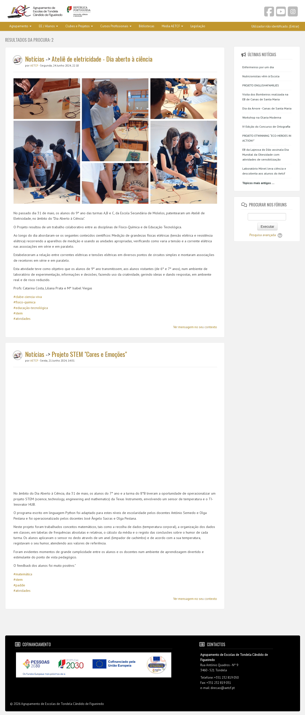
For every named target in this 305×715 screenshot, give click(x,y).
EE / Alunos (48, 26)
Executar (267, 227)
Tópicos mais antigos (256, 183)
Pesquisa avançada (262, 235)
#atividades (22, 318)
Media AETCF (172, 26)
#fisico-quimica (24, 302)
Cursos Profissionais (115, 26)
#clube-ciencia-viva (28, 297)
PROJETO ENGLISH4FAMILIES (260, 85)
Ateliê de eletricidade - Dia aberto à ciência (102, 59)
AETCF (34, 65)
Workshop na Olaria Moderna (261, 117)
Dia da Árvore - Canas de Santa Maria (266, 108)
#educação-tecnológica (31, 308)
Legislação (197, 26)
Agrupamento (20, 26)
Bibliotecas (146, 26)
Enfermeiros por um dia (258, 67)
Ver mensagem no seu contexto (195, 327)
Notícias (34, 59)
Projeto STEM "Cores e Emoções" (89, 354)
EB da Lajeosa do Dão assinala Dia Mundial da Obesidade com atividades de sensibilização (265, 154)
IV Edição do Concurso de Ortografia (266, 126)
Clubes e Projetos (79, 26)
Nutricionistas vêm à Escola (260, 76)
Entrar (294, 26)
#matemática (23, 574)
